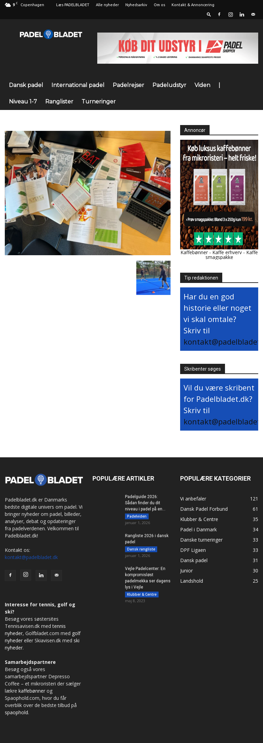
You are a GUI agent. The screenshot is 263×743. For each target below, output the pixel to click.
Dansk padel (26, 85)
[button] (209, 14)
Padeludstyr (169, 85)
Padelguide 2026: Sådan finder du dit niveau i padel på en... (145, 502)
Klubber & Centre (141, 596)
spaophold (16, 712)
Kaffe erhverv (227, 252)
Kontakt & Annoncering (193, 5)
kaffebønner (31, 691)
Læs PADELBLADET (72, 5)
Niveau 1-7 (23, 101)
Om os (159, 5)
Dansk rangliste (141, 550)
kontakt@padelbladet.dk (31, 557)
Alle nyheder (107, 5)
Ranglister (59, 101)
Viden (202, 85)
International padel (77, 85)
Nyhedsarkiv (136, 5)
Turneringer (99, 101)
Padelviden (137, 516)
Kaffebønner (194, 252)
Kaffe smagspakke (231, 254)
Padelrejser (128, 85)
